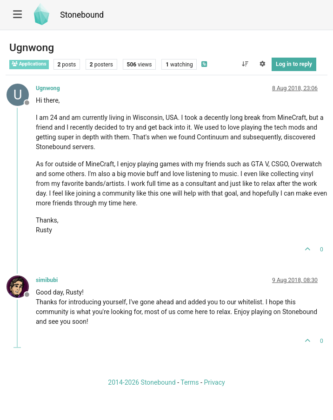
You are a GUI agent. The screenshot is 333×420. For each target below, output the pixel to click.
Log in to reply (294, 64)
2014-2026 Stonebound (141, 382)
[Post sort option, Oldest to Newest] (245, 64)
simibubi (47, 280)
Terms (189, 382)
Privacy (214, 382)
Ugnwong (48, 88)
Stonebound (82, 15)
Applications (29, 64)
